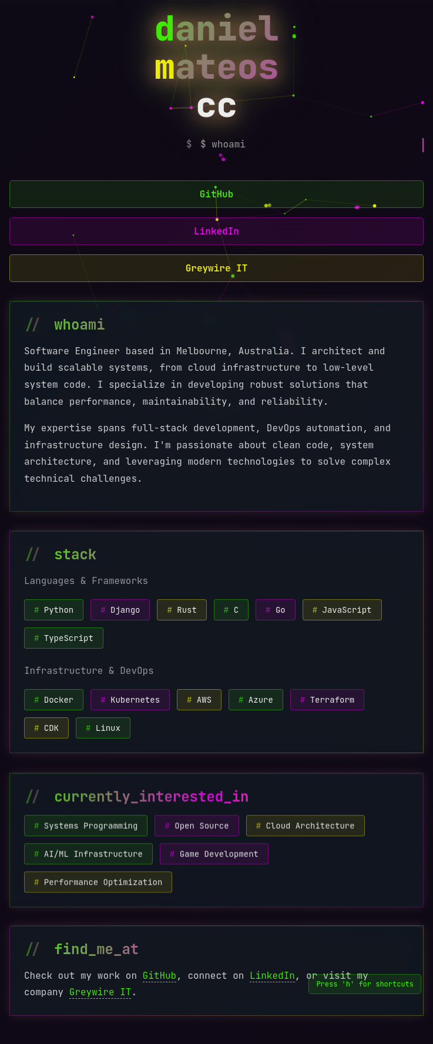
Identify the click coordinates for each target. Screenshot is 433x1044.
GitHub (217, 194)
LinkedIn (216, 231)
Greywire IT (217, 268)
